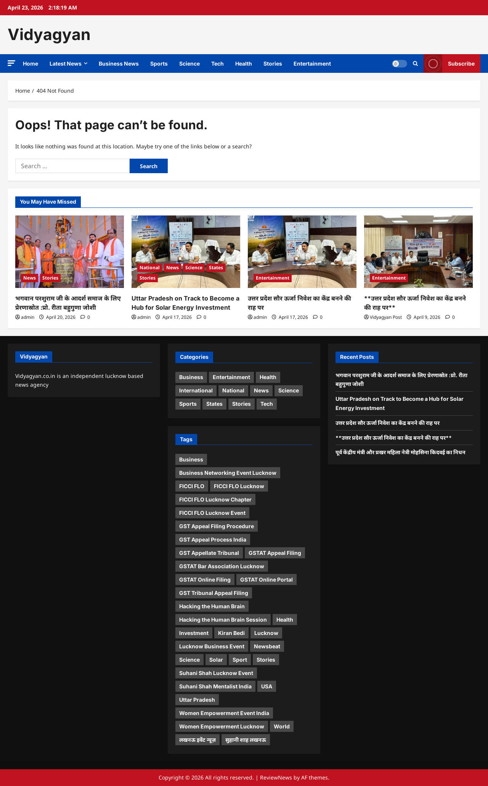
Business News (119, 63)
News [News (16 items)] (261, 390)
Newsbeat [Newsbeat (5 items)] (267, 646)
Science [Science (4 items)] (288, 390)
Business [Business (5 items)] (191, 377)
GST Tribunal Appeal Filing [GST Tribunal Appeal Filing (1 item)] (213, 593)
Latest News (66, 63)
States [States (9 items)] (214, 403)
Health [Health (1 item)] (284, 619)
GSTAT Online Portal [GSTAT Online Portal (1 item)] (266, 579)
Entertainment (312, 63)
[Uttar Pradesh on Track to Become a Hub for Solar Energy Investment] (186, 251)
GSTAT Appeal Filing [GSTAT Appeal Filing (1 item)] (275, 553)
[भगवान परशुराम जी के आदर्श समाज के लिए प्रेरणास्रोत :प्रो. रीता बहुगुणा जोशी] (69, 251)
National (150, 267)
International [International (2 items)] (196, 390)
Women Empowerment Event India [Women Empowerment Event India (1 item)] (224, 713)
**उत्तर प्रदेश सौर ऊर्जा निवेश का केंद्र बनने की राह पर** (394, 437)
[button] (11, 63)
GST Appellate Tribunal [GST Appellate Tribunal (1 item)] (209, 553)
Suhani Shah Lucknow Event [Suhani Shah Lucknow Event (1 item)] (216, 673)
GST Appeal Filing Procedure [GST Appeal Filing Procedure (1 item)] (216, 526)
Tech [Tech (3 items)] (266, 403)
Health (243, 63)
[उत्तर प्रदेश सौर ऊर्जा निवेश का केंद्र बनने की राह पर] (302, 251)
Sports (159, 63)
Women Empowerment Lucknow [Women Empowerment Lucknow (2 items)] (221, 726)
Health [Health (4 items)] (268, 377)
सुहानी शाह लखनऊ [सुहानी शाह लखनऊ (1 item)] (245, 739)
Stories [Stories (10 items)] (241, 403)
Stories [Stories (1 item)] (266, 659)
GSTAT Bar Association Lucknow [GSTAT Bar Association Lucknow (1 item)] (221, 566)
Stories (272, 63)
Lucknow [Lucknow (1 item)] (266, 633)
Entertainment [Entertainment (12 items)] (231, 377)
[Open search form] (415, 63)
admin (27, 317)
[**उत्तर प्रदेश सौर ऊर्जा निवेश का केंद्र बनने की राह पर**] (418, 251)
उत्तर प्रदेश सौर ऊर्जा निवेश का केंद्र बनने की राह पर (388, 423)
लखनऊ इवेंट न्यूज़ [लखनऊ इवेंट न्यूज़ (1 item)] (197, 739)
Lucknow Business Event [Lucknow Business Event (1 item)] (211, 646)
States (216, 267)
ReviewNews (276, 777)
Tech (217, 63)
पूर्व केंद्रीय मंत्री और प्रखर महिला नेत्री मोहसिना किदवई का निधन (401, 452)
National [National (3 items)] (233, 390)
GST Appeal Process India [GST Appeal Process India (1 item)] (212, 539)
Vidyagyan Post (386, 317)
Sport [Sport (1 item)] (240, 659)
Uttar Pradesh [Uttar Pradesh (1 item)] (197, 699)
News (29, 278)
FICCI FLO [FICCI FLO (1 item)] (191, 486)
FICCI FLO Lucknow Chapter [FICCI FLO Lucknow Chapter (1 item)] (215, 499)
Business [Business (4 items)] (191, 459)
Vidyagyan (49, 34)
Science (189, 63)
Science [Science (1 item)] (189, 659)
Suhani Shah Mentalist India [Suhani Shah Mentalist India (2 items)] (215, 686)
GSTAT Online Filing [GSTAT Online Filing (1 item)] (205, 579)
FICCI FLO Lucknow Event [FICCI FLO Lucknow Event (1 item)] (212, 513)
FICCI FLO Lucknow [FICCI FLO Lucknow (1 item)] (239, 486)
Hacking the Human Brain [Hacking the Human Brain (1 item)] (212, 606)
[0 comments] (85, 317)
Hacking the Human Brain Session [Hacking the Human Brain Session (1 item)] (223, 619)
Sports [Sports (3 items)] (188, 403)
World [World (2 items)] (282, 726)
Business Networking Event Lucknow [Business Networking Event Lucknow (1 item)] (227, 472)
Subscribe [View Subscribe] (449, 63)
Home (30, 63)
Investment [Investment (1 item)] (194, 633)
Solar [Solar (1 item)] (216, 659)
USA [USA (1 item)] (266, 686)
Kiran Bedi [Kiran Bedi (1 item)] (231, 633)
